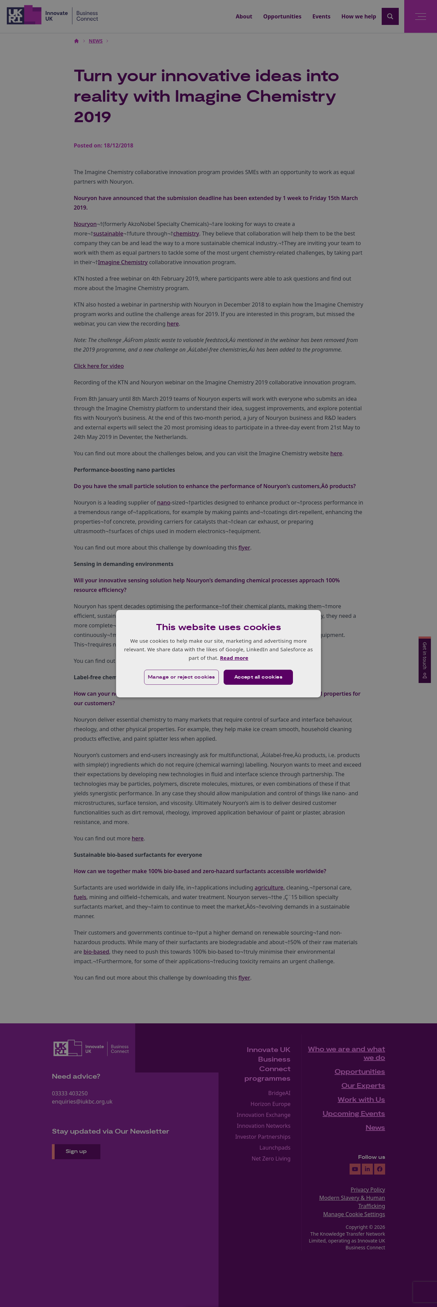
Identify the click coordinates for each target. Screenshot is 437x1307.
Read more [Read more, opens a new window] (234, 657)
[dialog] (218, 653)
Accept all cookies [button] (258, 677)
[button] (181, 677)
